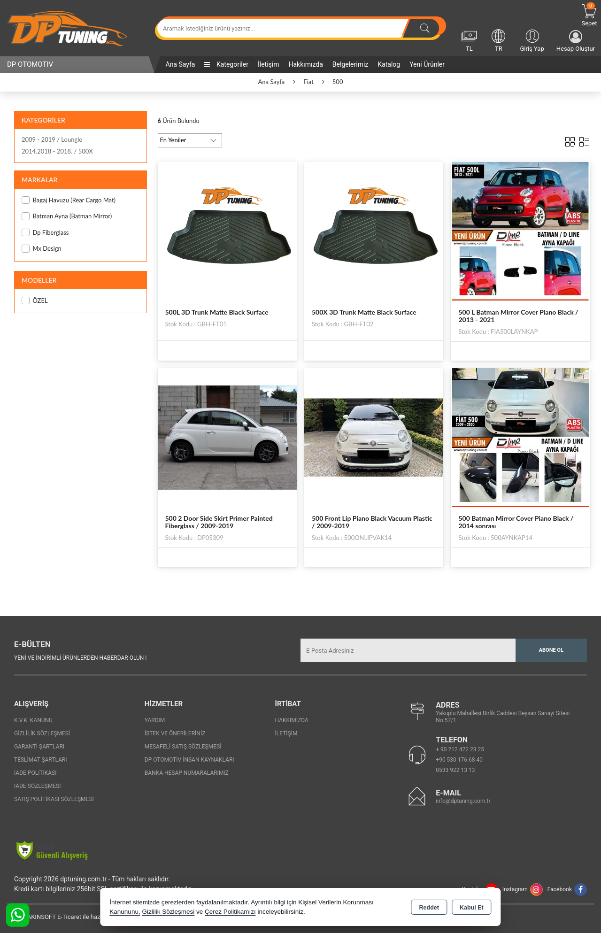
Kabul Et (472, 907)
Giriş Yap (532, 40)
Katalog (389, 64)
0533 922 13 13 (455, 770)
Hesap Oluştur (575, 41)
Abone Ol (551, 650)
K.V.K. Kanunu (33, 720)
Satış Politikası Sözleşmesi (54, 799)
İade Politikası (35, 773)
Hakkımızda (305, 64)
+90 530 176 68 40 (459, 759)
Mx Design (42, 249)
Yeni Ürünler (427, 64)
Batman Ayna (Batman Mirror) (67, 216)
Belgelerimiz (350, 64)
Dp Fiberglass (45, 233)
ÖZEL (35, 301)
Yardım (155, 720)
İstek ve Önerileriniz (175, 733)
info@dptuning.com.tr (463, 801)
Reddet (429, 907)
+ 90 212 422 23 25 (460, 749)
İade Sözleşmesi (37, 786)
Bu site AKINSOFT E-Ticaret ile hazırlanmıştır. (68, 916)
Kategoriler (226, 64)
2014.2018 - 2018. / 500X (57, 151)
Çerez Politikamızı (230, 911)
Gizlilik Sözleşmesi (42, 733)
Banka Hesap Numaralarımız (187, 773)
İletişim (268, 64)
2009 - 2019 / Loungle (52, 139)
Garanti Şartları (39, 746)
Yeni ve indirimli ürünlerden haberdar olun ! (80, 658)
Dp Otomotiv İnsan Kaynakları (189, 759)
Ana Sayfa (180, 64)
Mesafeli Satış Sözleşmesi (183, 746)
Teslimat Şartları (40, 759)
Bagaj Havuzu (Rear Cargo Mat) (69, 200)
